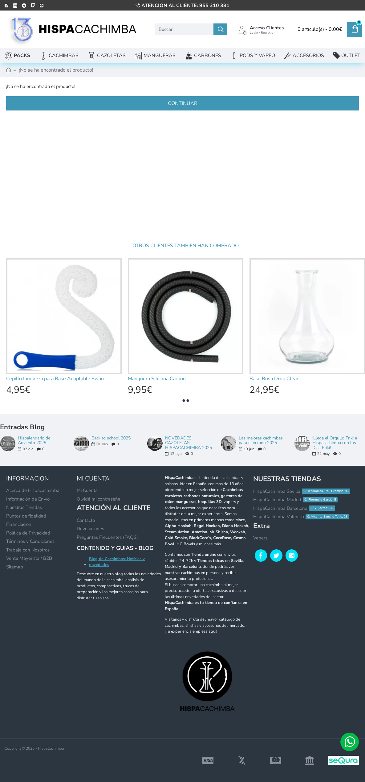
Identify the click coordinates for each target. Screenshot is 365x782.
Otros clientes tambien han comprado (185, 246)
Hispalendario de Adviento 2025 (34, 440)
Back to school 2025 (111, 438)
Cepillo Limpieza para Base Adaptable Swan (55, 379)
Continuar (182, 103)
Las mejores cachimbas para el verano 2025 (261, 440)
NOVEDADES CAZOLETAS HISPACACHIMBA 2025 (188, 443)
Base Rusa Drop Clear (273, 379)
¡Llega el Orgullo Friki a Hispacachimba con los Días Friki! (334, 443)
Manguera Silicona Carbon (157, 379)
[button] (183, 400)
